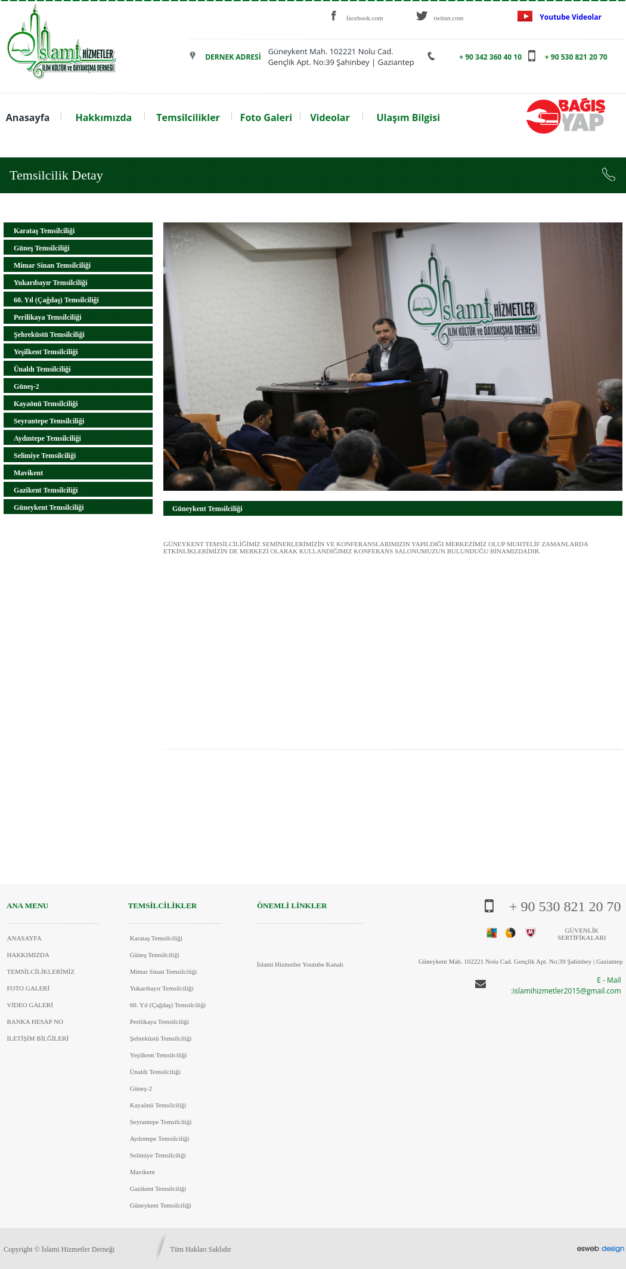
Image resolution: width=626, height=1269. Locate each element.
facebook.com (364, 17)
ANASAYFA (24, 938)
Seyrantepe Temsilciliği (49, 421)
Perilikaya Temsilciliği (48, 317)
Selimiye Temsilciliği (45, 455)
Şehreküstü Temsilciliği (49, 334)
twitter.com (449, 17)
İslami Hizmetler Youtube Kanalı (300, 964)
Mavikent (28, 473)
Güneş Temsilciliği (42, 248)
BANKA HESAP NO (35, 1021)
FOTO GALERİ (28, 988)
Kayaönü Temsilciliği (46, 404)
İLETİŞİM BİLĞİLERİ (38, 1038)
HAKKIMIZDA (28, 954)
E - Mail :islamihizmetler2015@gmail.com (566, 985)
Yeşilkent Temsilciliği (46, 352)
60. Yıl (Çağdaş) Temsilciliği (56, 300)
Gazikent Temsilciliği (46, 490)
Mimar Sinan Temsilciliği (52, 265)
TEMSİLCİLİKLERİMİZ (41, 971)
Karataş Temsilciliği (44, 231)
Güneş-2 (26, 386)
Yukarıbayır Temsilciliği (51, 282)
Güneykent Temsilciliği (49, 507)
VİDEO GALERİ (30, 1004)
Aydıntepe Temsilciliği (47, 438)
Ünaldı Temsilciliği (42, 369)
